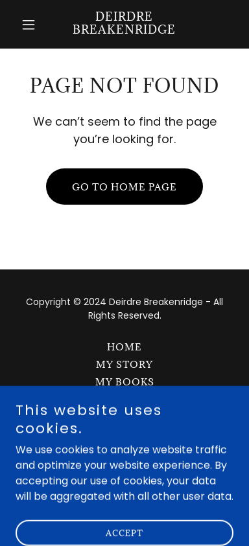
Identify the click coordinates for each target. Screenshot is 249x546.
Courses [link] (124, 399)
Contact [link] (125, 417)
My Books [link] (124, 382)
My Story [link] (124, 364)
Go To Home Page (124, 187)
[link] (124, 30)
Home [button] (124, 347)
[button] (32, 25)
